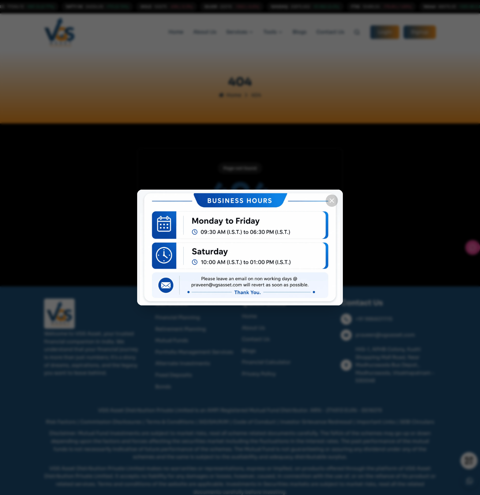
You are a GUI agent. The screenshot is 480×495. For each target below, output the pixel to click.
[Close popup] (332, 201)
